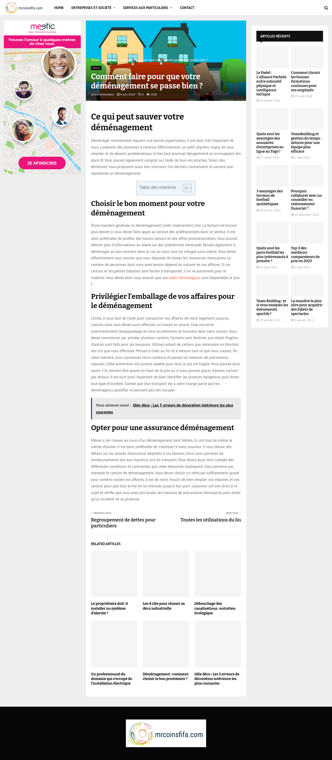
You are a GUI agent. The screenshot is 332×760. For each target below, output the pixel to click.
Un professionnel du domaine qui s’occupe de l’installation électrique (111, 679)
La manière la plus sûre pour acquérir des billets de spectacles (307, 307)
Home (59, 7)
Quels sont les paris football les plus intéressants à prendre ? (272, 254)
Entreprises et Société (92, 7)
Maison (96, 68)
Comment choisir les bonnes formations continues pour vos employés (305, 81)
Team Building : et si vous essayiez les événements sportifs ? (272, 307)
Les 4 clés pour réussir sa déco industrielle (164, 605)
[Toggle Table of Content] (184, 188)
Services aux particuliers (145, 7)
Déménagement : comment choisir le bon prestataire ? (166, 676)
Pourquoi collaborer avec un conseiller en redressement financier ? (306, 200)
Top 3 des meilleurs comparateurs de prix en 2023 (305, 254)
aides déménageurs (184, 277)
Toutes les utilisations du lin (210, 520)
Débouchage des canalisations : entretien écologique (215, 608)
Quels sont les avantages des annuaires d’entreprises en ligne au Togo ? (270, 142)
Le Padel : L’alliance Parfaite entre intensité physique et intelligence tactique (271, 83)
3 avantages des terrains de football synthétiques (269, 197)
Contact (187, 7)
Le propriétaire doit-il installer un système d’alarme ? (109, 608)
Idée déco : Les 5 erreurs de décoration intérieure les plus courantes (216, 679)
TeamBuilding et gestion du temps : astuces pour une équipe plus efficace (306, 142)
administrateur (104, 94)
